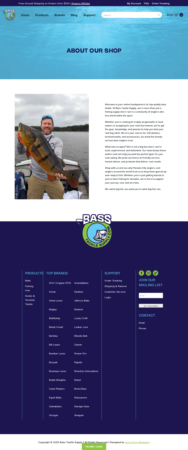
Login (108, 297)
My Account (134, 3)
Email (142, 322)
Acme (52, 291)
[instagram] (148, 273)
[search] (159, 15)
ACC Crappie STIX (59, 283)
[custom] (155, 273)
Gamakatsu (55, 406)
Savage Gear (81, 406)
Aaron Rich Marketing (137, 442)
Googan (53, 415)
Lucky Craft (81, 318)
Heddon (78, 291)
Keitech (78, 309)
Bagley (53, 309)
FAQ (146, 3)
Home (25, 14)
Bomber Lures (57, 353)
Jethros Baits (81, 300)
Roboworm (80, 397)
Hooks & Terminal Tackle (30, 300)
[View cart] (175, 15)
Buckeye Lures (57, 371)
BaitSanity (54, 318)
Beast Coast (56, 327)
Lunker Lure (81, 327)
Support (89, 14)
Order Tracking (160, 3)
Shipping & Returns (116, 286)
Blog (74, 14)
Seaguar (79, 415)
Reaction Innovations (84, 371)
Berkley (53, 336)
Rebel (77, 380)
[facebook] (141, 273)
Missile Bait (80, 336)
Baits (28, 280)
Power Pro (80, 353)
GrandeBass (81, 283)
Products (42, 14)
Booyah (53, 362)
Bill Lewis (54, 344)
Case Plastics (57, 388)
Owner (78, 344)
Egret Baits (55, 397)
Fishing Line (29, 288)
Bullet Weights (57, 380)
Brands (59, 14)
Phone (142, 328)
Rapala (78, 362)
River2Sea (80, 388)
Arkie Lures (55, 300)
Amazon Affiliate (80, 3)
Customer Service (115, 291)
